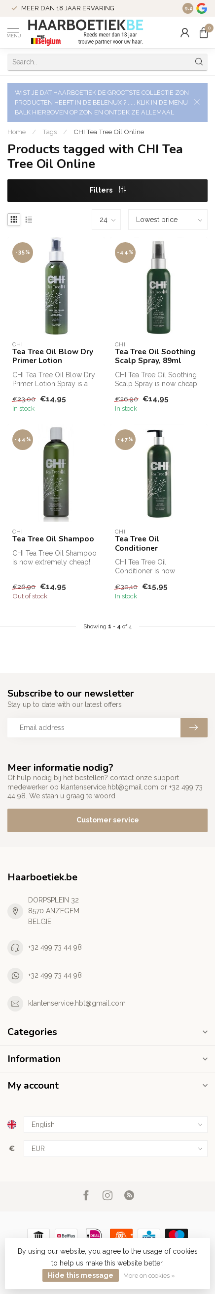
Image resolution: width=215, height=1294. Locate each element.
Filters (108, 190)
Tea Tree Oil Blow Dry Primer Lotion (52, 356)
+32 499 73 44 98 (55, 947)
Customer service (107, 820)
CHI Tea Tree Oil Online (108, 132)
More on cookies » (149, 1275)
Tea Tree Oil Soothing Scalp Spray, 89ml (155, 356)
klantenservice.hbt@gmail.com (77, 1003)
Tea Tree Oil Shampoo (53, 538)
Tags (49, 132)
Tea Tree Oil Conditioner (137, 543)
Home (16, 132)
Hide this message (80, 1275)
